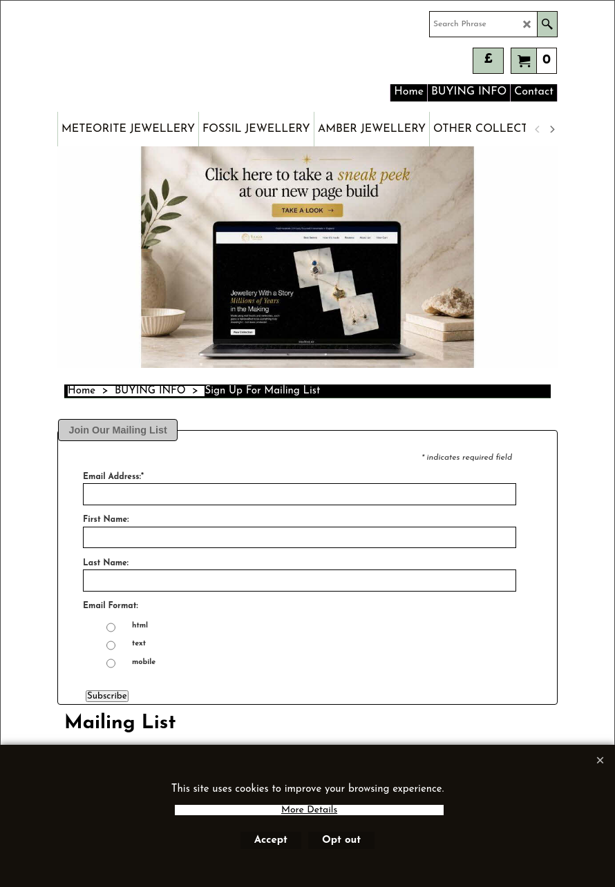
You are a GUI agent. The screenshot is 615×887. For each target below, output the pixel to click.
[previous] (537, 129)
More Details (309, 810)
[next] (551, 129)
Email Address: (113, 477)
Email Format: (110, 606)
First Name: (106, 520)
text (139, 644)
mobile (143, 662)
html (140, 626)
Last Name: (106, 563)
